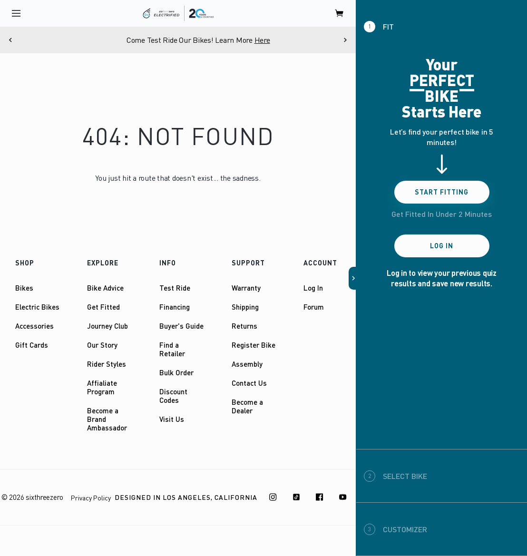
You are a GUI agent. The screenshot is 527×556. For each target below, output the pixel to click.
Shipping (245, 306)
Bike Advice (105, 287)
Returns (244, 326)
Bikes (24, 287)
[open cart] (339, 13)
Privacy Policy (91, 498)
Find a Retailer (172, 349)
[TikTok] (296, 497)
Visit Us (171, 419)
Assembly (247, 364)
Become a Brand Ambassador (107, 419)
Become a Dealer (247, 406)
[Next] (345, 39)
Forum (313, 306)
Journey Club (107, 326)
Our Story (102, 345)
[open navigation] (16, 13)
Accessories (34, 326)
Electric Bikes (37, 306)
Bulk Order (176, 372)
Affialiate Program (102, 387)
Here (289, 40)
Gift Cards (31, 345)
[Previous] (10, 39)
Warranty (246, 287)
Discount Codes (173, 395)
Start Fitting (441, 192)
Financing (174, 306)
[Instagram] (273, 497)
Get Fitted (103, 306)
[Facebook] (319, 497)
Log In (313, 287)
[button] (352, 278)
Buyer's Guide (181, 326)
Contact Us (249, 383)
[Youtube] (343, 497)
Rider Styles (106, 364)
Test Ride (174, 287)
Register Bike (253, 345)
